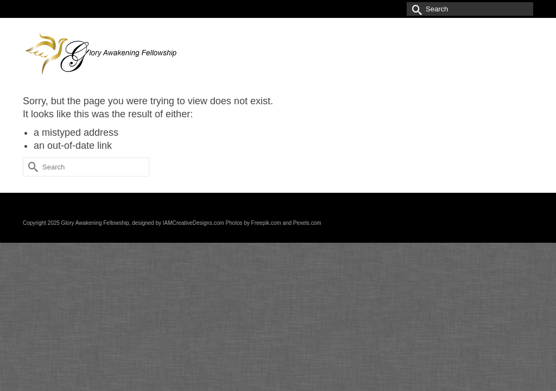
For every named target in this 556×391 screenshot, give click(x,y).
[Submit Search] (415, 9)
